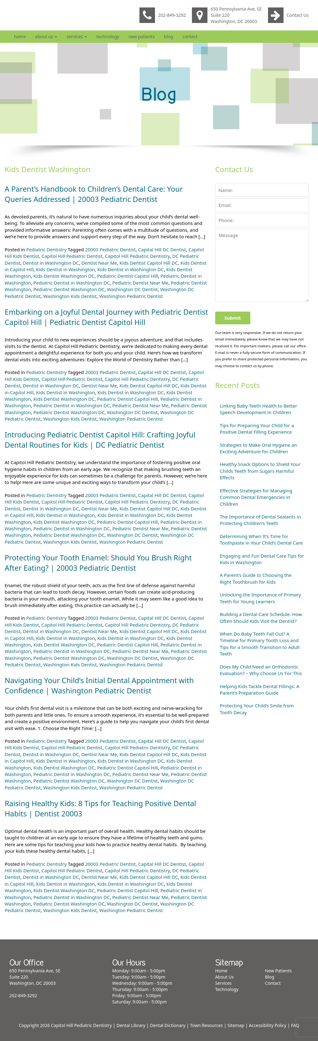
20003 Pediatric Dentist (110, 249)
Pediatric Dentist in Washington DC (72, 283)
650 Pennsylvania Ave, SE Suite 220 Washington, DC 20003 (226, 15)
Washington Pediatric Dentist (131, 296)
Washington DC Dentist (132, 289)
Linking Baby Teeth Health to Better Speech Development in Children (258, 409)
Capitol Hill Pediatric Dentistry (137, 256)
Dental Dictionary (167, 1025)
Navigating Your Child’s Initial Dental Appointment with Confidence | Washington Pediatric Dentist (101, 685)
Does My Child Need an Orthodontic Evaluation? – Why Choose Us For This (261, 670)
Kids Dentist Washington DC (64, 276)
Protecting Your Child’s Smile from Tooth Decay (257, 708)
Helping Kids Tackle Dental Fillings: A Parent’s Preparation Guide (259, 689)
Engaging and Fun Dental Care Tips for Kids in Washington (262, 559)
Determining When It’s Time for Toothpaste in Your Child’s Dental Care (261, 539)
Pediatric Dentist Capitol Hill (127, 276)
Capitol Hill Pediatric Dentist (72, 256)
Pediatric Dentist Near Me (140, 283)
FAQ (295, 1025)
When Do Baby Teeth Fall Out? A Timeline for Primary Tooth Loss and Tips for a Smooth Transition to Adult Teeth (260, 644)
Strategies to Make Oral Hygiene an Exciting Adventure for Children (258, 448)
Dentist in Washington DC (51, 263)
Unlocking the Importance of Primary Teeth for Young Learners (260, 597)
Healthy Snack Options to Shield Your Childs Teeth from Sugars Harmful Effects (260, 471)
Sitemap (236, 1025)
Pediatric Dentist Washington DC (69, 289)
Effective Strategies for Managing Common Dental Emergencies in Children (256, 497)
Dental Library (130, 1025)
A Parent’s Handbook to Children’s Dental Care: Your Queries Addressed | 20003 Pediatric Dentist (95, 194)
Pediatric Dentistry (46, 249)
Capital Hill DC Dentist (162, 249)
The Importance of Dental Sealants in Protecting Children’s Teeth (260, 520)
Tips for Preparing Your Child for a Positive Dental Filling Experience (257, 428)
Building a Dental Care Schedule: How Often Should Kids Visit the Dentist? (261, 617)
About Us (46, 36)
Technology (107, 36)
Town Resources (206, 1025)
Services (76, 36)
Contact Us (288, 15)
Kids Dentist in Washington (65, 269)
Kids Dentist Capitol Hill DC (149, 263)
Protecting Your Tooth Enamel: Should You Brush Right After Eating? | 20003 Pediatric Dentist (100, 562)
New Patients (142, 36)
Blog (168, 36)
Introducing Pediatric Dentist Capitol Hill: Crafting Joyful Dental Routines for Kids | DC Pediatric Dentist (101, 439)
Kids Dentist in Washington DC (131, 269)
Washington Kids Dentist (70, 296)
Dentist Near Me (99, 263)
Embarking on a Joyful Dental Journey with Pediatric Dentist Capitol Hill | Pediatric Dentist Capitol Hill (94, 317)
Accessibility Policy (267, 1025)
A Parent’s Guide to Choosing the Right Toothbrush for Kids (256, 578)
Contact (190, 36)
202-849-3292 (162, 15)
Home (20, 36)
